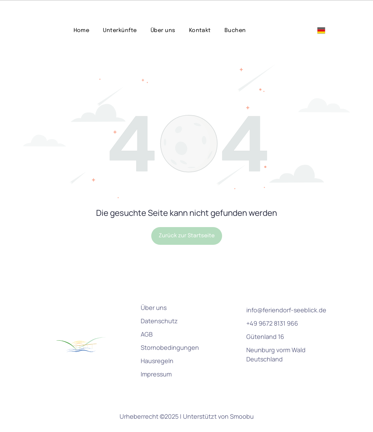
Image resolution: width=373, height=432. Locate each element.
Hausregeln (157, 344)
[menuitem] (81, 13)
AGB (147, 317)
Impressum (156, 357)
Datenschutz (159, 304)
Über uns (154, 290)
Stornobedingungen (170, 330)
